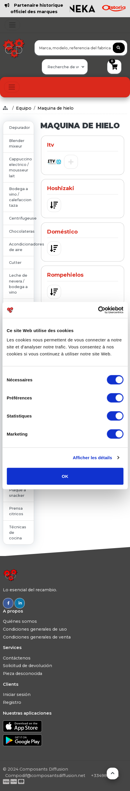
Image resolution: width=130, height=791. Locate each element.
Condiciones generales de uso (35, 629)
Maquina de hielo (56, 108)
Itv (50, 145)
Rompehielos (65, 275)
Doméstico (62, 232)
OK (65, 475)
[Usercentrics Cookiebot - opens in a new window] (97, 310)
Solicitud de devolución (27, 665)
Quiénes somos (20, 621)
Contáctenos (17, 658)
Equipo (23, 108)
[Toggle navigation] (12, 25)
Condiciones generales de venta (37, 637)
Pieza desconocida (22, 673)
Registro (12, 702)
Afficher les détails (92, 457)
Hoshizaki (60, 188)
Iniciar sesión (17, 694)
